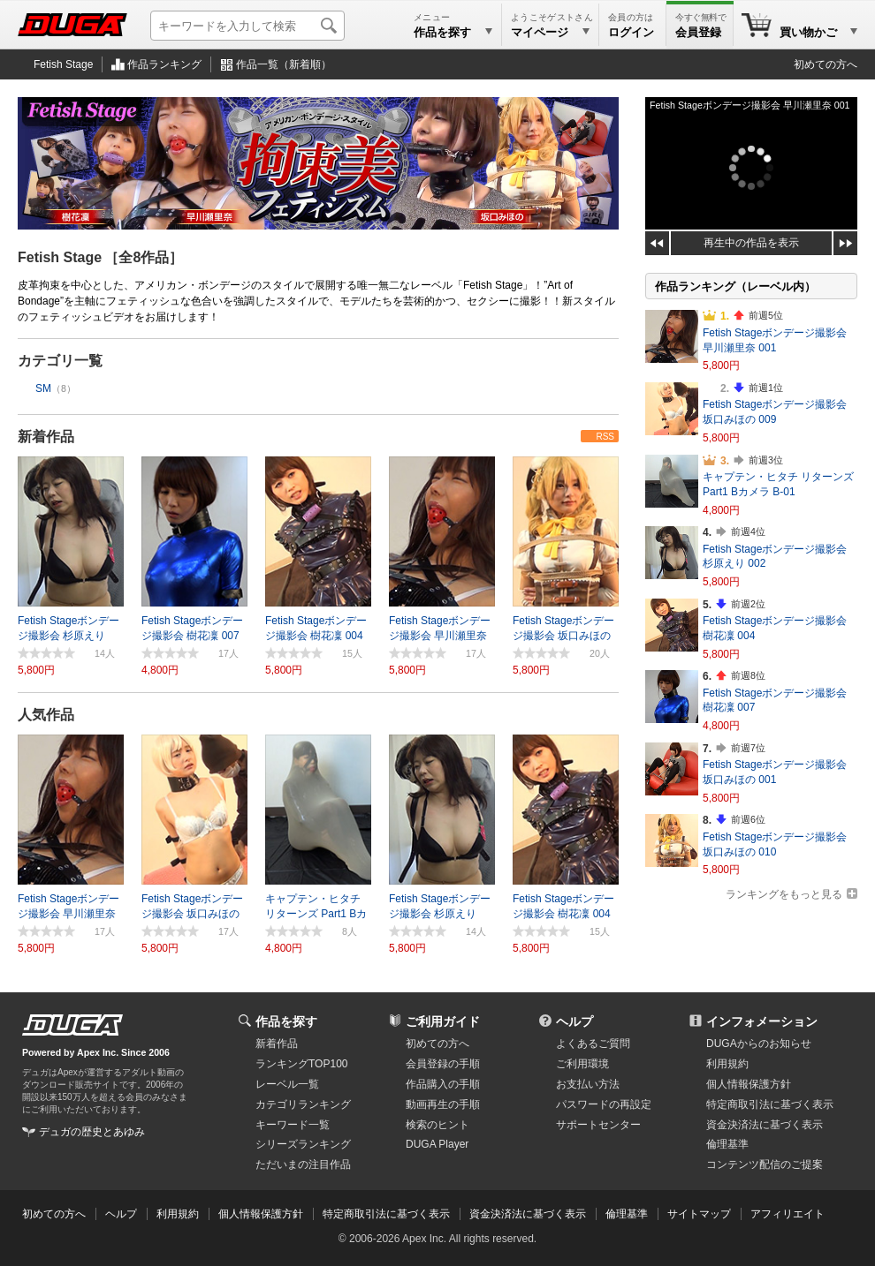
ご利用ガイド (443, 1021)
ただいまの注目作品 (303, 1164)
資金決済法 (764, 1125)
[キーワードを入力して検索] (247, 26)
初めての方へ (825, 64)
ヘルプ (574, 1021)
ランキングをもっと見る (784, 894)
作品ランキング (164, 64)
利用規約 (727, 1064)
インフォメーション (762, 1021)
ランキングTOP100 (301, 1064)
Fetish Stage (63, 64)
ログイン (631, 32)
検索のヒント (437, 1125)
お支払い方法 (588, 1084)
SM (43, 388)
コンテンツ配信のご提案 (764, 1164)
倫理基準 (727, 1144)
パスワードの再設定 (603, 1104)
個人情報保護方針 (748, 1084)
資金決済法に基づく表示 (527, 1214)
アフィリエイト (787, 1214)
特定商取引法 (769, 1104)
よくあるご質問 (593, 1043)
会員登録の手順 (443, 1064)
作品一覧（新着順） (283, 64)
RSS (605, 436)
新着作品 (46, 436)
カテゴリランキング (303, 1104)
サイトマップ (699, 1214)
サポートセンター (598, 1125)
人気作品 (46, 714)
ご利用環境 (582, 1064)
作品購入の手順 (443, 1084)
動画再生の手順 (443, 1104)
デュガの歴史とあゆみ (92, 1132)
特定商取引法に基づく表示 (386, 1214)
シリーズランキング (303, 1144)
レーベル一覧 (287, 1084)
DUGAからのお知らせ (758, 1043)
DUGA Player (437, 1144)
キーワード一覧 (292, 1125)
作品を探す (286, 1021)
